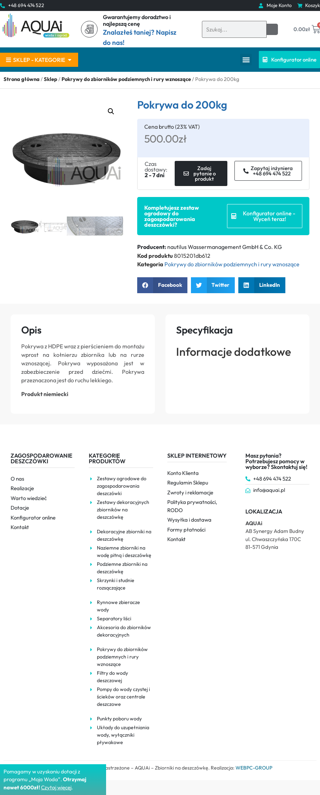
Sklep (50, 79)
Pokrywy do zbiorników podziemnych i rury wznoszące (126, 79)
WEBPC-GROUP (253, 768)
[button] (246, 59)
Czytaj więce (55, 787)
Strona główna (22, 79)
